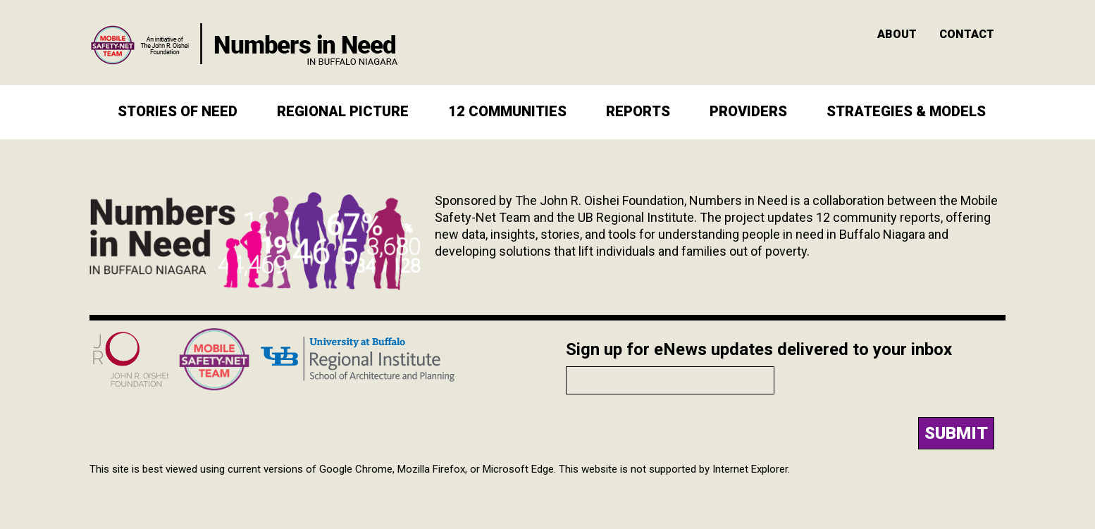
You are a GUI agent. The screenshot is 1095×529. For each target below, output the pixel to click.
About (897, 34)
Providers (748, 111)
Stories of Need (177, 111)
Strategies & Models (906, 111)
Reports (638, 111)
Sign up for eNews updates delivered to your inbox (759, 349)
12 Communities (507, 111)
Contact (966, 34)
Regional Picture (343, 111)
